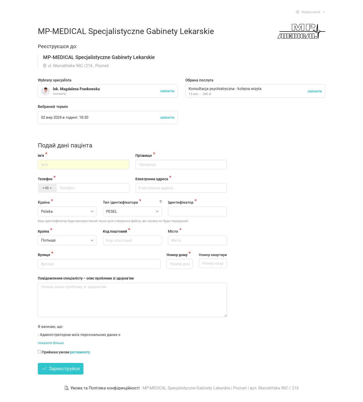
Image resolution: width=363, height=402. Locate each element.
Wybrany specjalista (54, 80)
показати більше (51, 343)
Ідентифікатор (180, 202)
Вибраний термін (53, 106)
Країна (44, 202)
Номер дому (177, 255)
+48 (47, 188)
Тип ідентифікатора (120, 202)
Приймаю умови (64, 352)
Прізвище (143, 155)
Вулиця (44, 255)
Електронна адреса (151, 179)
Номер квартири (213, 255)
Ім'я (41, 155)
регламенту (80, 352)
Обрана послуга (199, 80)
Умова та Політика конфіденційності (102, 388)
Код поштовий (115, 231)
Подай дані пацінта (65, 145)
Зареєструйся (61, 369)
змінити (315, 91)
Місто (173, 231)
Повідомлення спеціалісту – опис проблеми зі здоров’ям (86, 278)
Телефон (45, 179)
